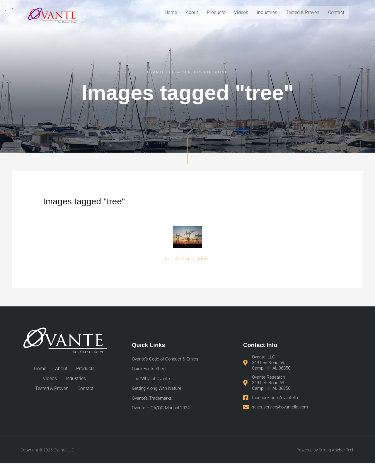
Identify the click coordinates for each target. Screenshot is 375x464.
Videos (241, 12)
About (192, 12)
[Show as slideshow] (187, 259)
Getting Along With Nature (158, 389)
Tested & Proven (302, 12)
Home (171, 12)
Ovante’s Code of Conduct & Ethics (167, 359)
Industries (267, 12)
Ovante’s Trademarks (153, 399)
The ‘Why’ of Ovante (152, 379)
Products (216, 12)
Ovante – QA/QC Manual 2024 (163, 409)
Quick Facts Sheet (150, 369)
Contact (336, 12)
